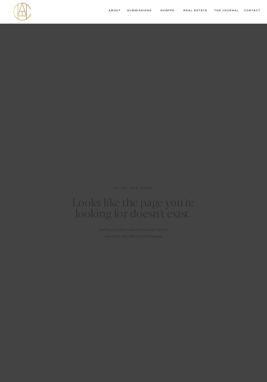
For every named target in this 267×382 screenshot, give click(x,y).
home (157, 236)
